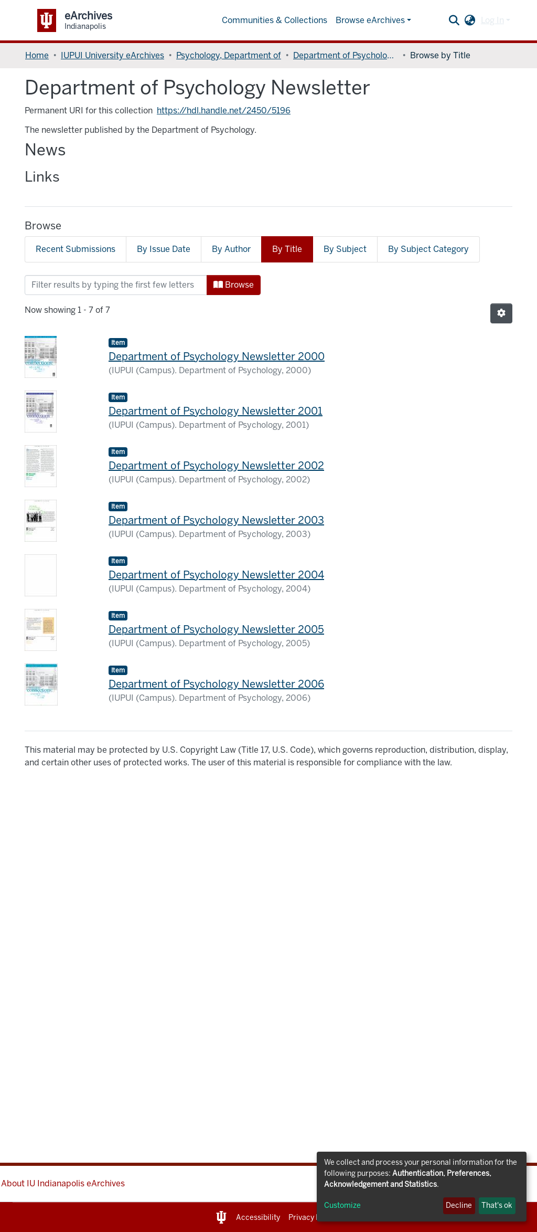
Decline (459, 1205)
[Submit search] (454, 20)
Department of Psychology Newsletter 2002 (216, 465)
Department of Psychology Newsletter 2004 (216, 574)
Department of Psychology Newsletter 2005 (216, 629)
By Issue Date (163, 249)
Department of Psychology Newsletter (345, 55)
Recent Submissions (75, 249)
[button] (470, 20)
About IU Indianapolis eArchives (63, 1183)
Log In (492, 20)
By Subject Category (428, 249)
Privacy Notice (313, 1217)
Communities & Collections (274, 20)
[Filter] (116, 285)
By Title (287, 249)
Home (37, 55)
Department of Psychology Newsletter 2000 (217, 356)
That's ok (496, 1205)
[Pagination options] (501, 313)
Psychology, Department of (228, 55)
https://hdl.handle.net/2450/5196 (224, 110)
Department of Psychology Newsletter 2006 (216, 684)
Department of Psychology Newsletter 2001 (216, 411)
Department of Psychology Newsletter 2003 (216, 520)
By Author (231, 249)
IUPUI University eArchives (112, 55)
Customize (342, 1205)
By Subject (345, 249)
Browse (233, 285)
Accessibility (258, 1217)
